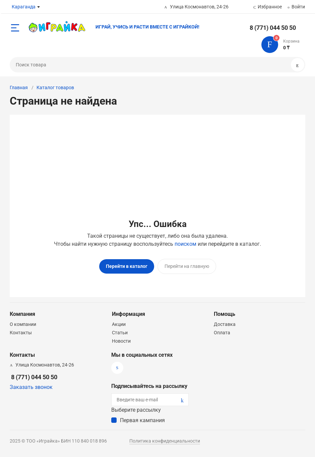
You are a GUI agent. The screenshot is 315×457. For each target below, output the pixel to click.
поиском (185, 244)
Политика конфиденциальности (164, 441)
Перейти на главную (187, 266)
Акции (119, 324)
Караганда (24, 6)
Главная (19, 87)
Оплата (222, 332)
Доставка (225, 324)
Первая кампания (142, 420)
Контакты (21, 332)
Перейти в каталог (126, 266)
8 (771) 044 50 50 (273, 27)
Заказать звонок (31, 387)
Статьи (120, 332)
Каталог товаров (55, 87)
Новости (121, 341)
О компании (23, 324)
